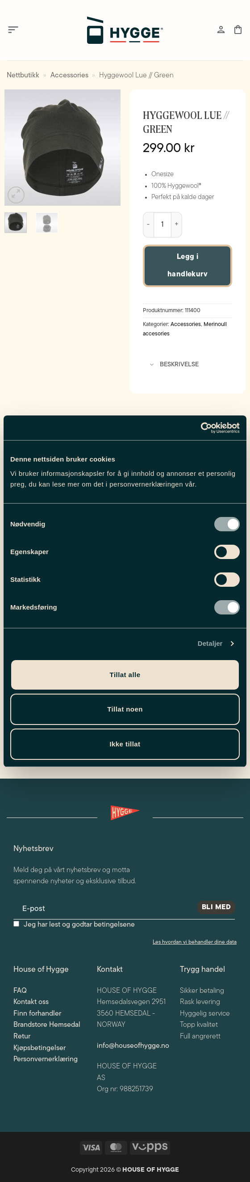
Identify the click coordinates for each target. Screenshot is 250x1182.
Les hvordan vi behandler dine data (195, 942)
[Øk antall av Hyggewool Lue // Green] (176, 225)
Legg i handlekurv (187, 266)
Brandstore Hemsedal (46, 1025)
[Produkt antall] (162, 225)
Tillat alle (125, 674)
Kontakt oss (31, 1002)
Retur (21, 1036)
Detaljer (210, 643)
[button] (13, 29)
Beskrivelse (172, 365)
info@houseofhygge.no (133, 1046)
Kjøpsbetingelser (39, 1048)
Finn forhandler (37, 1013)
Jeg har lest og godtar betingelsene (79, 924)
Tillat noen (125, 709)
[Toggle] (152, 365)
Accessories (69, 75)
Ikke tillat (124, 744)
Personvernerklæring (45, 1059)
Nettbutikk (23, 75)
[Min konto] (221, 30)
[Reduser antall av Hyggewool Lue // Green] (148, 225)
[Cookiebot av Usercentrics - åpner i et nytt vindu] (201, 428)
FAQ (20, 991)
